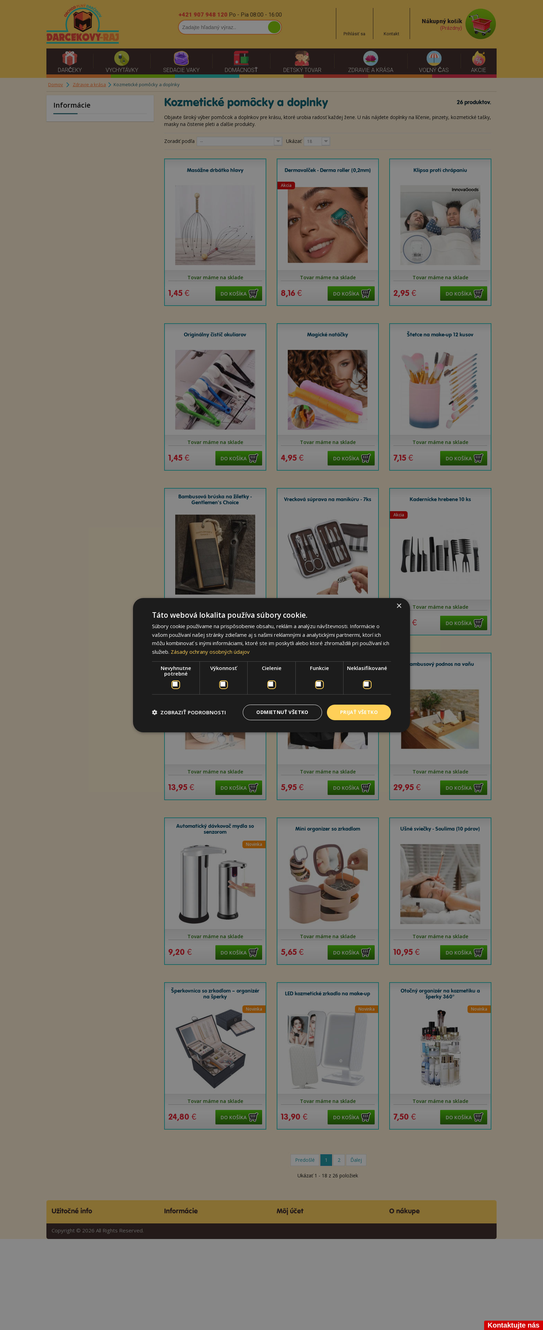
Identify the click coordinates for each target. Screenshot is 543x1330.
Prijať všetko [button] (359, 712)
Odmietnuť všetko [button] (282, 712)
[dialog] (271, 665)
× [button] (398, 605)
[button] (189, 712)
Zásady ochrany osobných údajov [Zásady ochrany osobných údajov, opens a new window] (210, 651)
